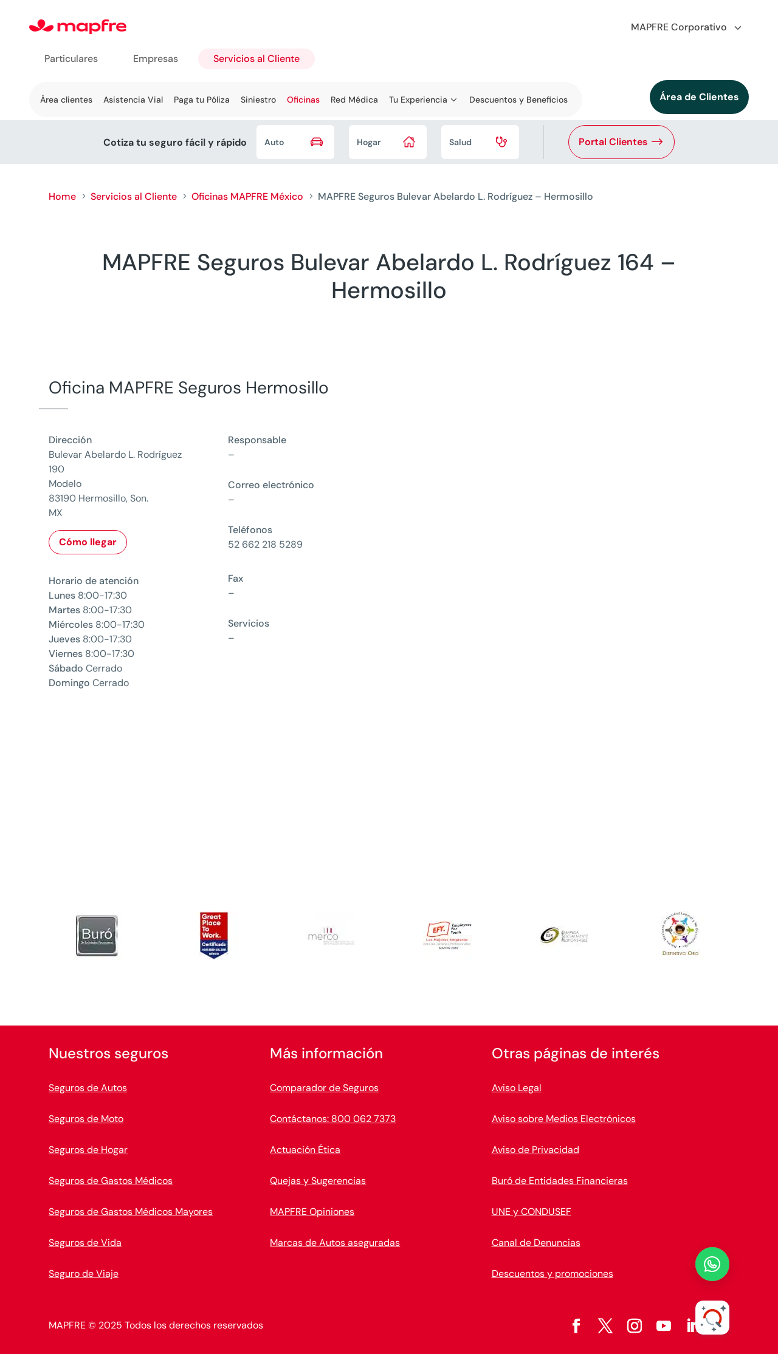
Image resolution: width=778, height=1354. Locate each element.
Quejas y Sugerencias (318, 1180)
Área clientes (66, 99)
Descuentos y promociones (552, 1273)
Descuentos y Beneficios (518, 99)
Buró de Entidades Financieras (560, 1180)
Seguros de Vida (85, 1242)
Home (62, 196)
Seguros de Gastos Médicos (111, 1180)
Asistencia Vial (133, 99)
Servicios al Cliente (256, 58)
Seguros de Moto (86, 1118)
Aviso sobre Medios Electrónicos (564, 1118)
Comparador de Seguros (324, 1087)
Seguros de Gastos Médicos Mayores (131, 1211)
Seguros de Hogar (88, 1149)
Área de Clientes (699, 96)
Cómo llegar (88, 542)
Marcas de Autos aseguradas (335, 1242)
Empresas (155, 58)
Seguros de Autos (88, 1087)
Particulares (71, 58)
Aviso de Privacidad (535, 1149)
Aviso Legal (517, 1087)
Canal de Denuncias (536, 1242)
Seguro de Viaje (84, 1273)
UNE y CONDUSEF (531, 1211)
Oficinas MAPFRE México (247, 196)
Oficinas (303, 99)
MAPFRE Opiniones (312, 1211)
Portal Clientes (613, 141)
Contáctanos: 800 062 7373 (333, 1118)
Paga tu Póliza (202, 99)
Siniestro (258, 99)
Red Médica (354, 99)
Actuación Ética (305, 1149)
